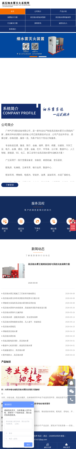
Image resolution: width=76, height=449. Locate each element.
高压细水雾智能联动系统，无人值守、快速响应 (22, 322)
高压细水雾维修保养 (63, 17)
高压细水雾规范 (9, 327)
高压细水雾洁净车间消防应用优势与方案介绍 (21, 298)
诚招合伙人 (63, 23)
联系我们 (12, 29)
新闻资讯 (37, 23)
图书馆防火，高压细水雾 (13, 355)
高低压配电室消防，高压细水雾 (15, 341)
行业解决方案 (12, 23)
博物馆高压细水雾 (10, 331)
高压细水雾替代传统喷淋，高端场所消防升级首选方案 (25, 308)
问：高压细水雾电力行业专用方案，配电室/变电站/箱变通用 (25, 404)
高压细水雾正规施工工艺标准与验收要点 (19, 293)
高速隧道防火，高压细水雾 (14, 350)
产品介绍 (63, 11)
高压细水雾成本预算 (38, 17)
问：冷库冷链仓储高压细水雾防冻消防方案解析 (20, 390)
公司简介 (37, 11)
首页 (12, 11)
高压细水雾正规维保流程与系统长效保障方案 (49, 264)
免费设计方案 (12, 17)
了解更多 (10, 185)
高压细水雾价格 (9, 336)
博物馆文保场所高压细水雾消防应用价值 (19, 303)
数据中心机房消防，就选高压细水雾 (17, 345)
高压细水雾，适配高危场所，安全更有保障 (20, 317)
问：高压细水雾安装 (9, 418)
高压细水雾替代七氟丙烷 (13, 312)
